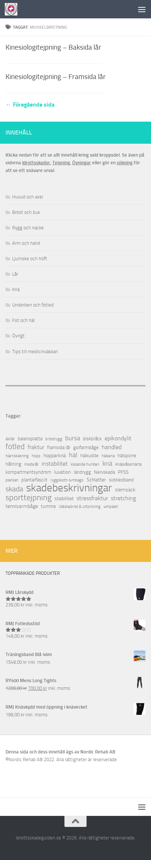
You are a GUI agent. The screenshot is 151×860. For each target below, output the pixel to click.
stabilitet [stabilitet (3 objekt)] (64, 498)
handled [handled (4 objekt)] (112, 447)
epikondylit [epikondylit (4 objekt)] (118, 438)
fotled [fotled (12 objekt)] (15, 447)
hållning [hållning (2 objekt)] (13, 464)
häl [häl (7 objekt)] (73, 455)
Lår (15, 274)
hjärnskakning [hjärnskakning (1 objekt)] (17, 456)
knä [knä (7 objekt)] (107, 463)
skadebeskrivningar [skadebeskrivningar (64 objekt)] (69, 488)
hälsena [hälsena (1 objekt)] (108, 456)
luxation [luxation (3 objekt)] (62, 472)
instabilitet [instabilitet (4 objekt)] (55, 463)
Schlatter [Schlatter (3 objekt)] (96, 480)
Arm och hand (26, 243)
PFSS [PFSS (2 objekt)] (123, 472)
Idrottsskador (36, 162)
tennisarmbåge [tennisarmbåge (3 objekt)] (22, 506)
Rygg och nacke (28, 227)
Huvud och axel (27, 197)
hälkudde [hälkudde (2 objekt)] (89, 455)
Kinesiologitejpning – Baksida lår (53, 47)
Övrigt (18, 335)
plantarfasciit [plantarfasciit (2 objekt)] (34, 480)
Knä (16, 289)
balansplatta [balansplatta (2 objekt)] (30, 438)
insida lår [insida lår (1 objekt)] (31, 464)
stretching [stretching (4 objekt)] (123, 498)
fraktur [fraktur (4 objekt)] (36, 447)
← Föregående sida (30, 104)
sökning (125, 162)
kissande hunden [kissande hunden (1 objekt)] (85, 464)
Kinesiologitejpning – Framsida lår (56, 76)
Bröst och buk (26, 212)
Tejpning (61, 162)
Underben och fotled (33, 305)
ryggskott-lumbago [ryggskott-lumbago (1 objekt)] (67, 480)
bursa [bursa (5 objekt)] (72, 438)
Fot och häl (23, 320)
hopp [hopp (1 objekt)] (36, 456)
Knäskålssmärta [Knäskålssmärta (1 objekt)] (128, 464)
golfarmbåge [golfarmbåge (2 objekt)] (86, 447)
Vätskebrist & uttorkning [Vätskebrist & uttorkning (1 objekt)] (80, 506)
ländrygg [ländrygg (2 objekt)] (82, 472)
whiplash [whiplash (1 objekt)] (110, 506)
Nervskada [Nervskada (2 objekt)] (104, 472)
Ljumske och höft (29, 258)
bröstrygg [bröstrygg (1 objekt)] (53, 439)
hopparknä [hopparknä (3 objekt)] (54, 455)
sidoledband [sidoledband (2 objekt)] (121, 480)
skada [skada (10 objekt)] (14, 489)
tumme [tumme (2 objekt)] (48, 506)
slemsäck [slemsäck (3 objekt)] (125, 490)
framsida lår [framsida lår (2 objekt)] (58, 447)
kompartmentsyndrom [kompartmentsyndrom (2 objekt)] (28, 472)
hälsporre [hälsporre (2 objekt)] (126, 455)
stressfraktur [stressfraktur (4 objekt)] (92, 498)
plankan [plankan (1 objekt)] (12, 480)
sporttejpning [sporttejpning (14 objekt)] (29, 498)
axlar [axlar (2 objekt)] (10, 438)
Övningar (81, 162)
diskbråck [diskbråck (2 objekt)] (92, 438)
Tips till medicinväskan (35, 351)
